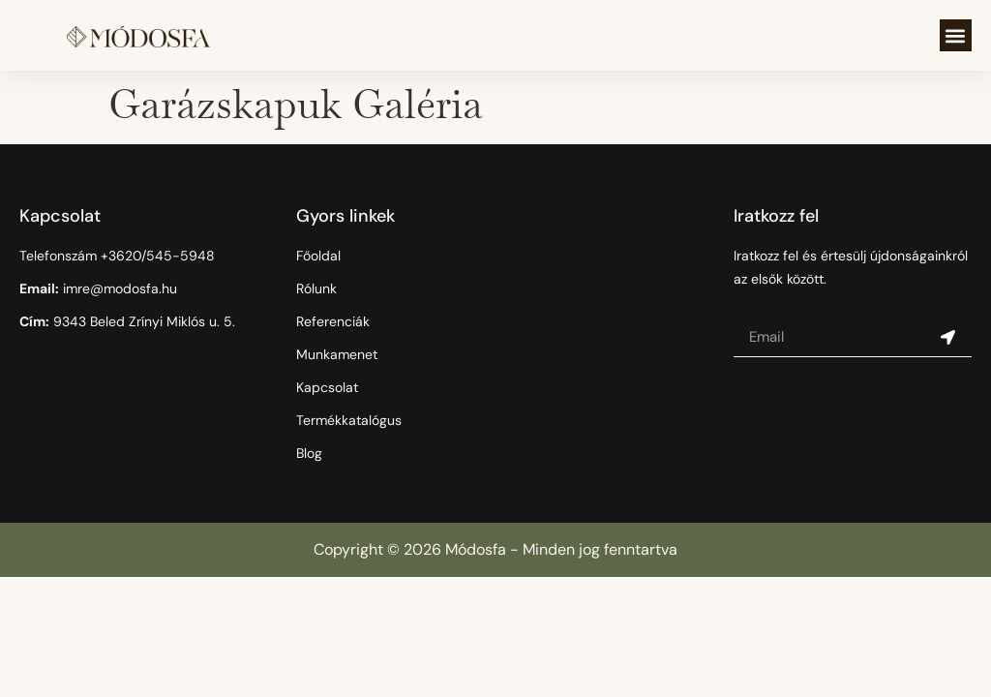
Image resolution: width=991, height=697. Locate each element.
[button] (956, 35)
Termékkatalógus (349, 420)
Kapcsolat (327, 387)
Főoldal (318, 255)
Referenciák (333, 321)
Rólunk (316, 288)
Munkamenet (336, 354)
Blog (309, 453)
